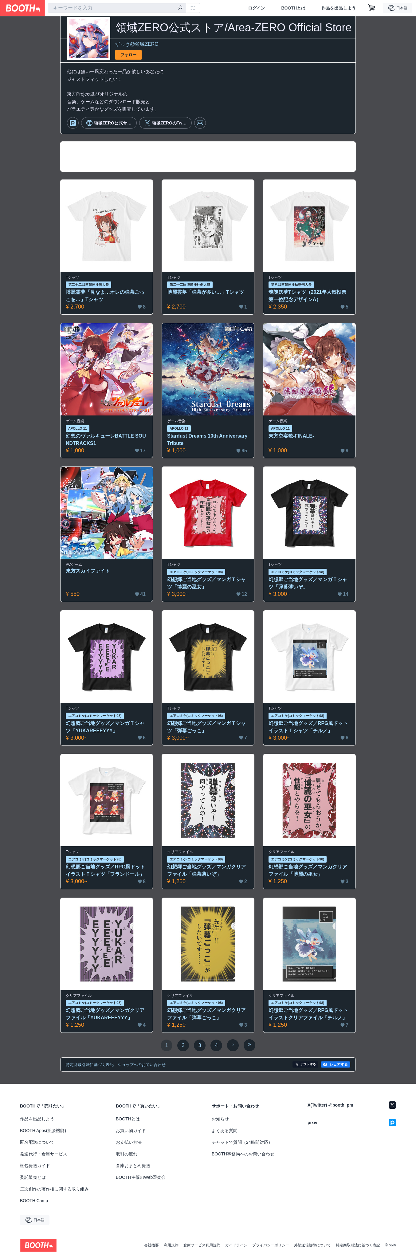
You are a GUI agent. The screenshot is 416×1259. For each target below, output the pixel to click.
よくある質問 (224, 1130)
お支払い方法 (129, 1142)
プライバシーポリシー (270, 1245)
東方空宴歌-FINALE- (291, 436)
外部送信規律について (312, 1245)
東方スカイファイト (88, 570)
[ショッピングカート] (372, 8)
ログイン (256, 8)
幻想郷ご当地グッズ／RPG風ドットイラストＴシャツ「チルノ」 (308, 727)
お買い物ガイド (131, 1130)
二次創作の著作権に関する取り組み (54, 1188)
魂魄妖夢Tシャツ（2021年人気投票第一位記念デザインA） (307, 295)
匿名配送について (37, 1142)
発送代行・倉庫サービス (43, 1153)
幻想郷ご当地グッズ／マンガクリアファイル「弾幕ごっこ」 (206, 1014)
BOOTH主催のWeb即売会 (141, 1177)
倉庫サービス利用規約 (201, 1245)
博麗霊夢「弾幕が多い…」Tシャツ (205, 292)
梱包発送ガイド (35, 1165)
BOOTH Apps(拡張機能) (43, 1130)
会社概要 (151, 1245)
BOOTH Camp (34, 1200)
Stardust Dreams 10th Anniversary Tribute (207, 439)
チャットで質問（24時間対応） (242, 1142)
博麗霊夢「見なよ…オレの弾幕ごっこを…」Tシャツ (105, 295)
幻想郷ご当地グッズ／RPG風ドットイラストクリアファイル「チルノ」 (308, 1014)
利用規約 (171, 1245)
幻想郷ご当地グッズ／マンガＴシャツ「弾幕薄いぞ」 (308, 583)
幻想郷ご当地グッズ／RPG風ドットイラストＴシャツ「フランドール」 (105, 870)
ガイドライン (236, 1245)
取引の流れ (126, 1153)
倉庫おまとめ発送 (133, 1165)
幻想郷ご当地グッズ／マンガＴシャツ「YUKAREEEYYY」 (105, 727)
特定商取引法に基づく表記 (358, 1245)
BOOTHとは (293, 8)
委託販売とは (33, 1177)
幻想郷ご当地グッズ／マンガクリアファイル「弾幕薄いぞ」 (206, 870)
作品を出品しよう (338, 8)
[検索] (180, 8)
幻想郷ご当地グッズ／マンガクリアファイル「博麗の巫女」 (308, 870)
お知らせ (220, 1118)
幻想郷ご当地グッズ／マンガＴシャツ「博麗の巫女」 (206, 583)
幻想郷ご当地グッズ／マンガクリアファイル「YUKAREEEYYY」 (105, 1014)
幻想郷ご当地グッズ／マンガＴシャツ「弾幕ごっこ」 (206, 727)
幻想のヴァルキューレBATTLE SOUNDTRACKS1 (106, 439)
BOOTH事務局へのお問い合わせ (243, 1153)
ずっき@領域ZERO (137, 44)
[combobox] (117, 8)
